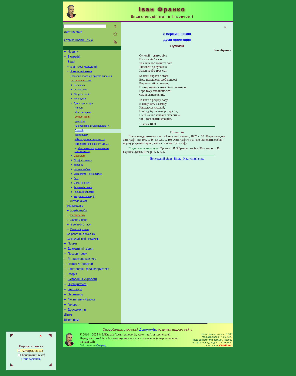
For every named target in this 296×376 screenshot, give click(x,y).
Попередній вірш (161, 158)
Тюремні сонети (83, 199)
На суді (79, 113)
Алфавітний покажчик (81, 251)
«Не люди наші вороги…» (90, 147)
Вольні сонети (82, 194)
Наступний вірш (193, 158)
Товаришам (81, 142)
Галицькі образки (84, 204)
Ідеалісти (80, 128)
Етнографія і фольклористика (88, 290)
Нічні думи (80, 103)
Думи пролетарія (83, 108)
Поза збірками (79, 246)
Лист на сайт (73, 32)
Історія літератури (80, 284)
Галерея (73, 330)
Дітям (68, 341)
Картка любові (82, 180)
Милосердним (83, 118)
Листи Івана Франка (81, 324)
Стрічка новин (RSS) (78, 40)
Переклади (75, 318)
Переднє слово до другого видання (91, 79)
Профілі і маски (83, 170)
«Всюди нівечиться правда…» (92, 133)
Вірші (71, 63)
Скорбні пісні (81, 98)
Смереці (101, 372)
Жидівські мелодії (84, 209)
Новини (73, 52)
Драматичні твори (80, 267)
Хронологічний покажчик (83, 256)
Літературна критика (82, 279)
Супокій (79, 138)
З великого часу (80, 240)
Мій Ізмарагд (75, 219)
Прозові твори (77, 273)
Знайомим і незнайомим (88, 184)
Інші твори (75, 313)
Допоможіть (148, 356)
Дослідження (77, 335)
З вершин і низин (81, 74)
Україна (78, 175)
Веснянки (79, 89)
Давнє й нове (78, 235)
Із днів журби (78, 225)
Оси (76, 189)
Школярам (71, 346)
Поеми (72, 262)
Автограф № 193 (30, 350)
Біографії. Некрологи (82, 301)
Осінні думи (80, 93)
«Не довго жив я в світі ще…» (92, 152)
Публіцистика (77, 307)
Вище (177, 158)
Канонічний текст (33, 355)
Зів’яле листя (79, 214)
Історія (72, 296)
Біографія (74, 57)
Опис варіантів (31, 359)
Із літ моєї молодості (83, 68)
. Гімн (81, 84)
